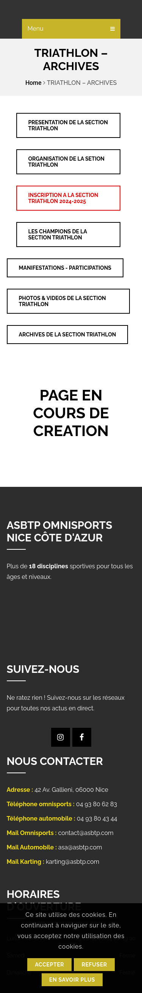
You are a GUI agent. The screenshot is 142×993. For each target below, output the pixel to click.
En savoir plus (72, 980)
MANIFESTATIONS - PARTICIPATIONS (65, 268)
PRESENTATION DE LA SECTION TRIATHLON (68, 125)
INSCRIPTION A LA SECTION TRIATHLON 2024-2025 (63, 198)
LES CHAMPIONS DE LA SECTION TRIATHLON (57, 234)
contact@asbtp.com (86, 833)
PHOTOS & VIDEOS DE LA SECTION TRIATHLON (62, 301)
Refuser (94, 965)
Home (33, 82)
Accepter (49, 965)
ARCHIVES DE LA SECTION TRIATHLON (67, 335)
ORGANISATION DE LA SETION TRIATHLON (66, 162)
